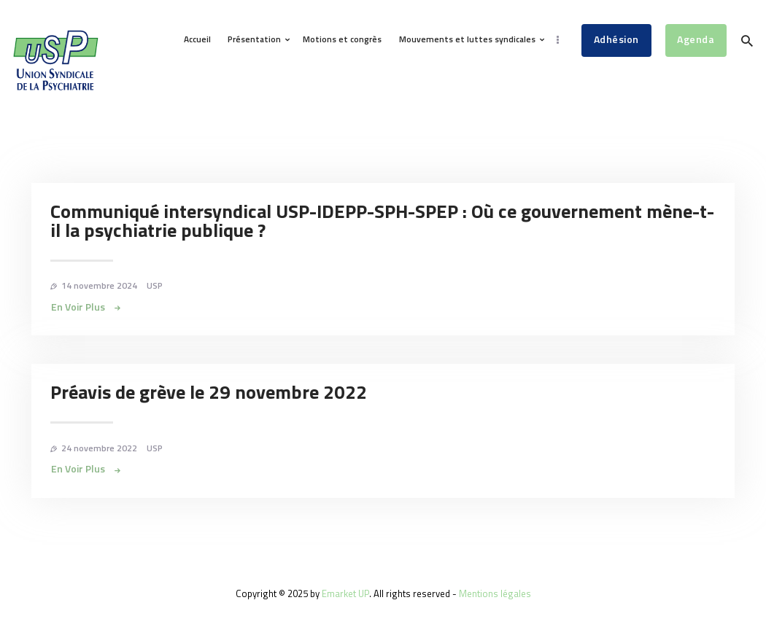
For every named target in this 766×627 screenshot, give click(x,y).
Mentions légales (495, 593)
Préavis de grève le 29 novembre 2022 (208, 392)
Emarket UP (345, 593)
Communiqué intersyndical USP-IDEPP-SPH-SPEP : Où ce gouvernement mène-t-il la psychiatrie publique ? (382, 221)
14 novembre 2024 (99, 285)
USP (155, 285)
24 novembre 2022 (99, 448)
